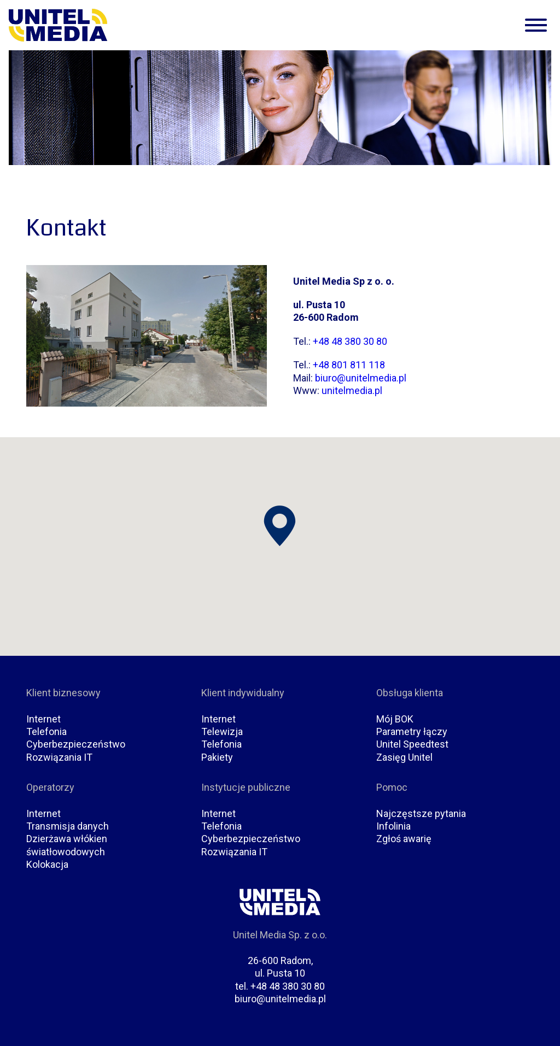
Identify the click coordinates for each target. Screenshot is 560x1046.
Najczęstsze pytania (421, 813)
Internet (43, 719)
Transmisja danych (67, 826)
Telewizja (222, 731)
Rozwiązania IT (59, 757)
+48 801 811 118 (349, 365)
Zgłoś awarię (403, 838)
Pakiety (217, 757)
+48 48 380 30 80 (350, 341)
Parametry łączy (411, 731)
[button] (280, 526)
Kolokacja (47, 864)
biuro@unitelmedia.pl (360, 378)
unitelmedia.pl (352, 390)
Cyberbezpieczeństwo (75, 744)
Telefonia (46, 731)
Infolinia (393, 826)
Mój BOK (394, 719)
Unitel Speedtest (412, 744)
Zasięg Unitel (404, 757)
